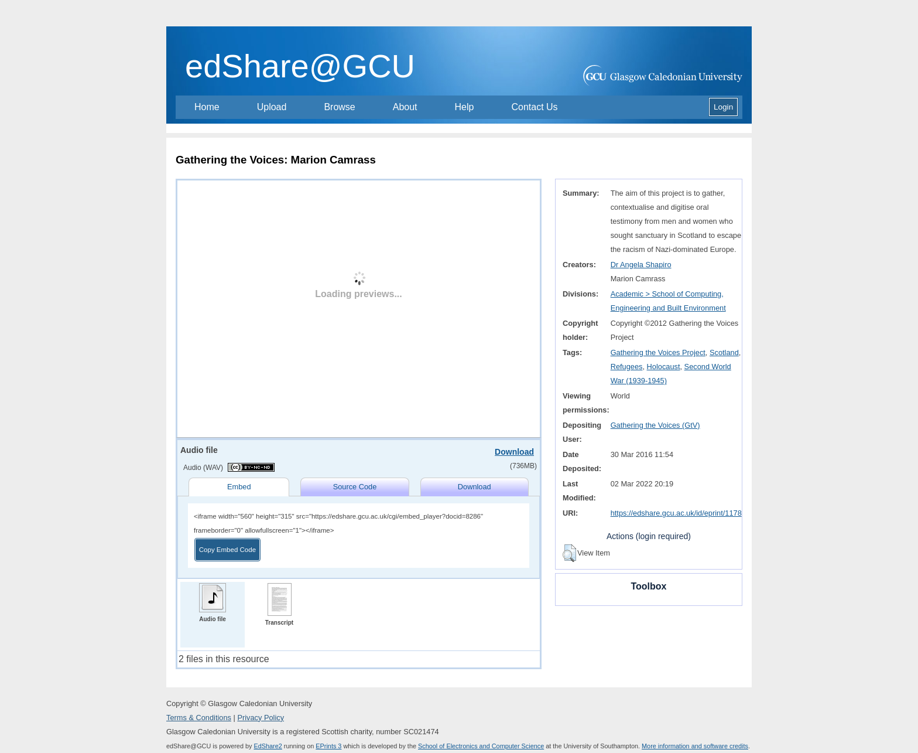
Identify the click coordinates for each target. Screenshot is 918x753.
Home (207, 107)
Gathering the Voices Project (658, 352)
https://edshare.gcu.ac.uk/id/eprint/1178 (676, 513)
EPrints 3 (328, 745)
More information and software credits (695, 745)
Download (514, 451)
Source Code (355, 486)
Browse (339, 107)
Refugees (627, 366)
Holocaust (663, 366)
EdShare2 (268, 745)
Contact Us (534, 107)
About (405, 107)
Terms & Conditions (198, 717)
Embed (239, 486)
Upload (272, 107)
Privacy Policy (260, 717)
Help (464, 107)
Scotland (724, 352)
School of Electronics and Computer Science (481, 745)
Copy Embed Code (227, 549)
